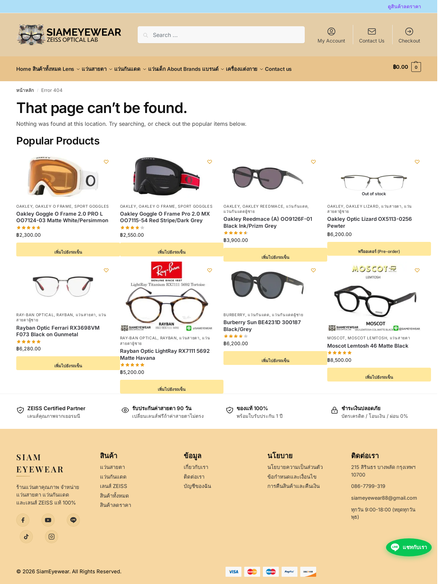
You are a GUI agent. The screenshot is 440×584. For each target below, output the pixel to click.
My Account (331, 35)
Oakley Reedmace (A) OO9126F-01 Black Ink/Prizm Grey (267, 218)
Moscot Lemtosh (367, 334)
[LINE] (73, 516)
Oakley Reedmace (263, 202)
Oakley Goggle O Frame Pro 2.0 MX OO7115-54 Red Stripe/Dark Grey (165, 213)
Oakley (24, 202)
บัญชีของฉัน (197, 482)
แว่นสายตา (391, 202)
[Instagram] (51, 532)
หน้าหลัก (25, 86)
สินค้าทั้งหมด (114, 491)
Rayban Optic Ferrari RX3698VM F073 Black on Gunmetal (58, 327)
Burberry (234, 311)
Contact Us (371, 41)
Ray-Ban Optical (35, 311)
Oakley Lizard (362, 202)
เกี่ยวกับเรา (196, 463)
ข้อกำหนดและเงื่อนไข (292, 472)
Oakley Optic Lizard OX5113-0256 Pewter (369, 218)
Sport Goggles (91, 202)
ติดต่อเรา (194, 472)
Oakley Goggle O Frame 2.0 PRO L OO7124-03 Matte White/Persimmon (62, 213)
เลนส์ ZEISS (113, 482)
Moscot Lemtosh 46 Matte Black (368, 341)
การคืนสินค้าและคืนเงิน (293, 482)
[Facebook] (22, 516)
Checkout (409, 35)
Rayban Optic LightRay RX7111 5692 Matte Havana (165, 350)
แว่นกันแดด (297, 202)
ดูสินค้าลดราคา (404, 6)
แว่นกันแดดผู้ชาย (239, 207)
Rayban (64, 311)
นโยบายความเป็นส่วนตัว (295, 463)
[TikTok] (26, 532)
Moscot (336, 334)
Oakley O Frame (53, 202)
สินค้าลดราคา (115, 501)
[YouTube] (48, 516)
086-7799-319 (368, 482)
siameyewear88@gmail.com (384, 494)
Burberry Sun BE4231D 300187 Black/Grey (262, 322)
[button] (407, 67)
